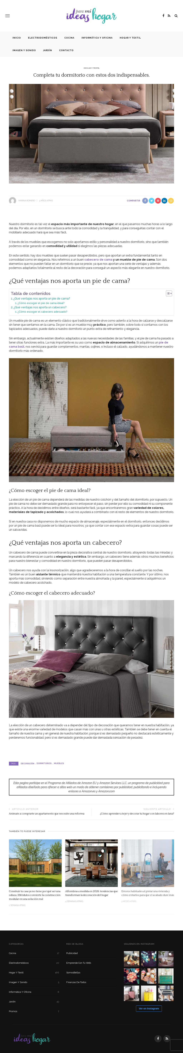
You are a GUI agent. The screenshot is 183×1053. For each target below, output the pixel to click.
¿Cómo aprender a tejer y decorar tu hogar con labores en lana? (137, 813)
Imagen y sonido (24, 50)
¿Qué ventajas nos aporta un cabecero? (40, 307)
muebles (59, 763)
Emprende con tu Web (78, 963)
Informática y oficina (97, 38)
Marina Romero (26, 200)
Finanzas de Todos (76, 982)
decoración (27, 763)
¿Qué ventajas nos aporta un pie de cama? (41, 298)
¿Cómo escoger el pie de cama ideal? (41, 303)
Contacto (66, 50)
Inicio (17, 38)
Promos (34, 1011)
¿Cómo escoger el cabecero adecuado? (42, 311)
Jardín (47, 50)
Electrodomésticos (42, 38)
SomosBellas (73, 972)
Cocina (69, 38)
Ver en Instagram (149, 1008)
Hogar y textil (130, 38)
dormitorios (44, 763)
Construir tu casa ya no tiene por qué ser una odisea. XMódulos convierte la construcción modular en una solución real (34, 895)
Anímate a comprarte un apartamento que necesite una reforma (46, 813)
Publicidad (72, 953)
